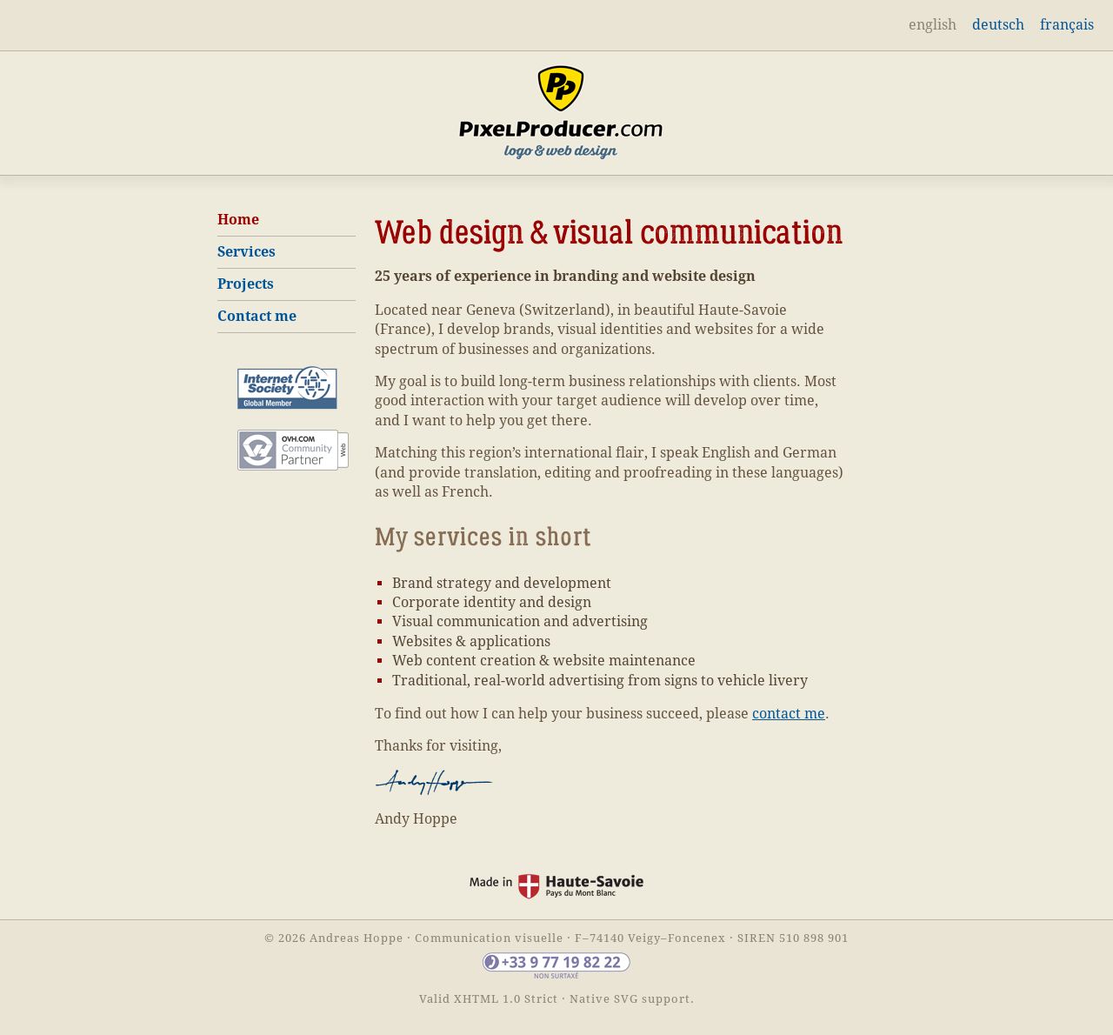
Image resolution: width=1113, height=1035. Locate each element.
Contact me (257, 316)
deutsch (998, 25)
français (1067, 25)
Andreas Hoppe (356, 938)
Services (246, 252)
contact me (788, 713)
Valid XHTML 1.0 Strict (488, 998)
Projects (245, 284)
